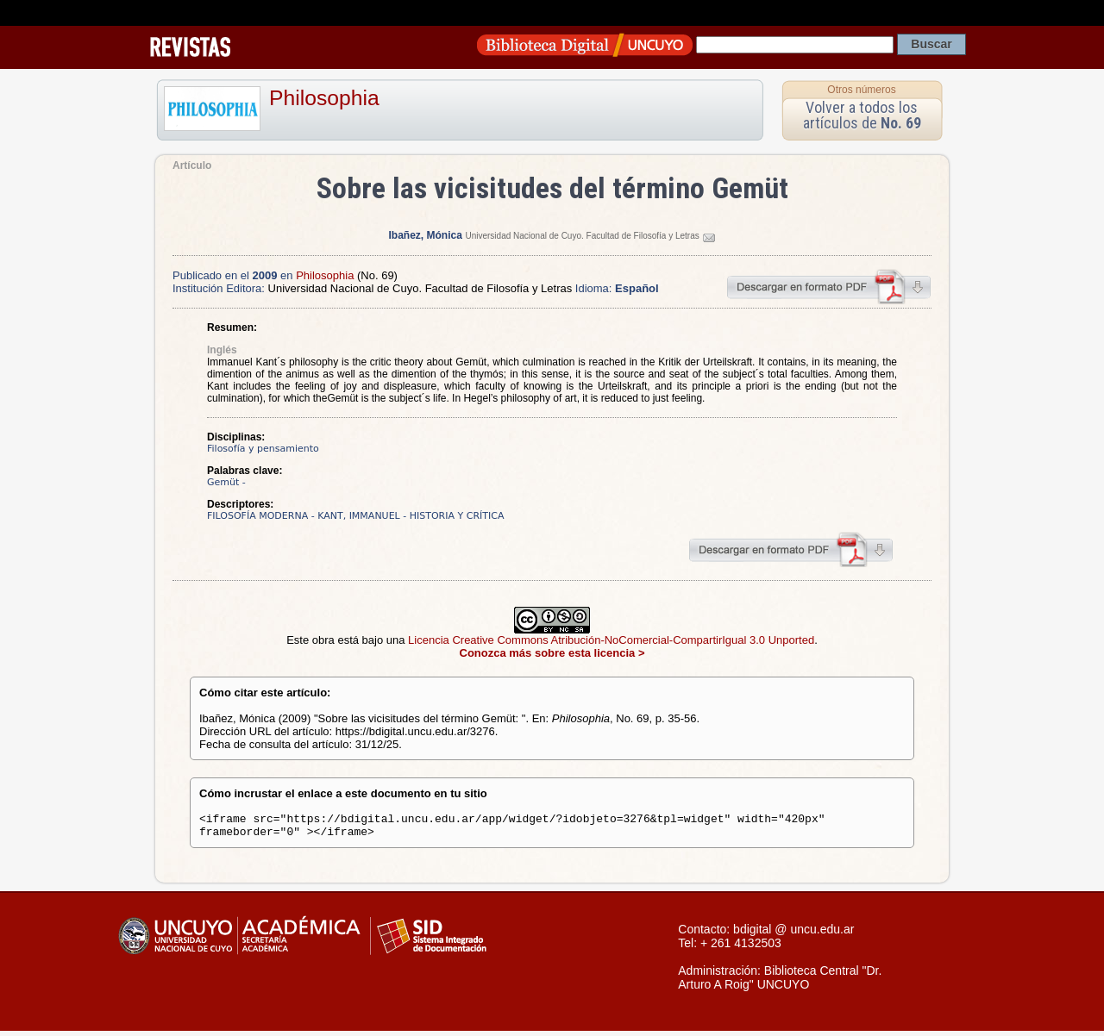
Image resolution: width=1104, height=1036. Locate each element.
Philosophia (324, 97)
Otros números (861, 90)
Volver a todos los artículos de (862, 115)
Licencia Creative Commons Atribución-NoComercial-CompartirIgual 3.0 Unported (611, 639)
